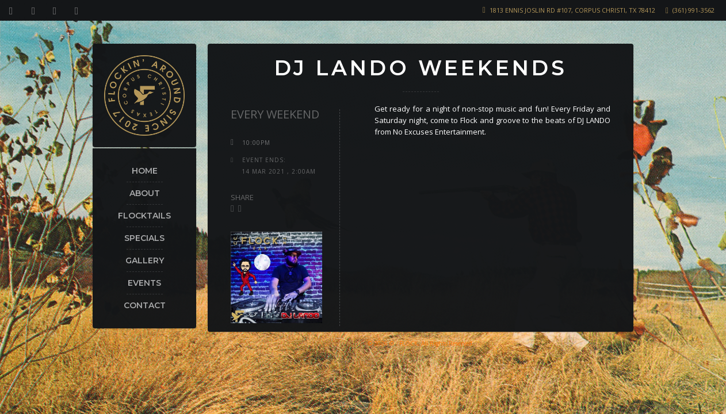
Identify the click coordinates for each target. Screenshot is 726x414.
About (144, 193)
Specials (144, 238)
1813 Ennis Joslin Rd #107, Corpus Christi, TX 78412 (572, 10)
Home (145, 171)
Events (144, 283)
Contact (145, 305)
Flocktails (144, 215)
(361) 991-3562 (693, 10)
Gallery (144, 260)
